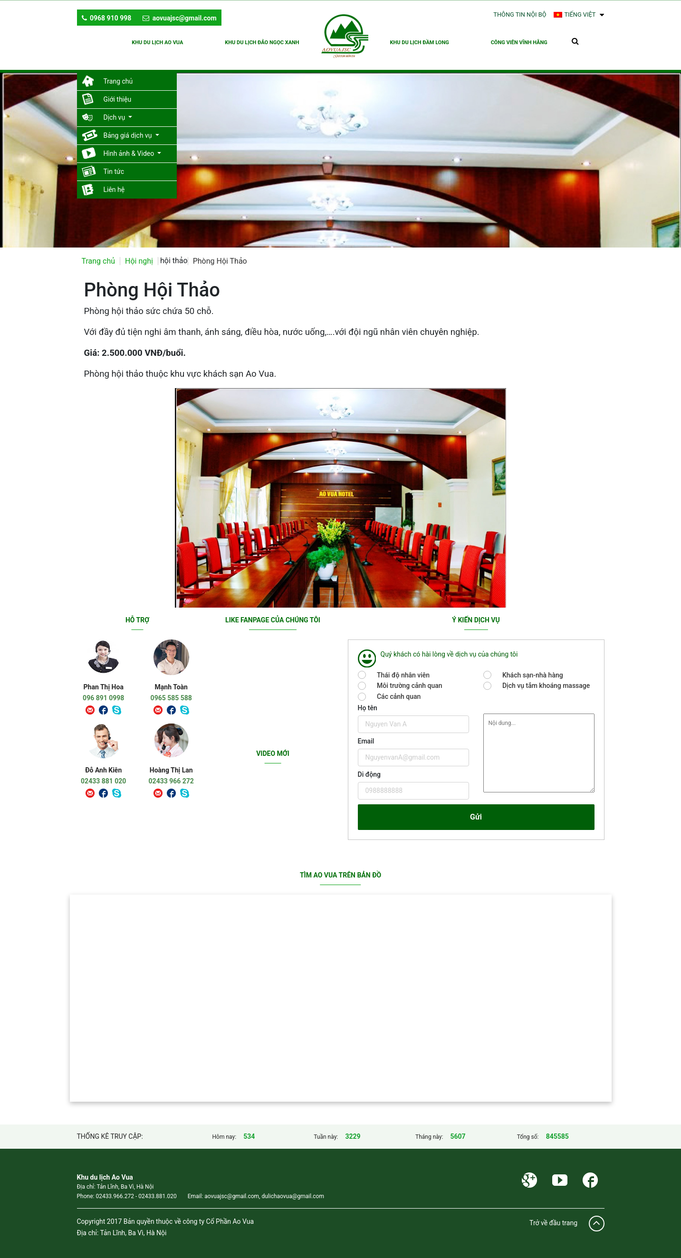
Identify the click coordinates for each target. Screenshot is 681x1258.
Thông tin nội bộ (519, 14)
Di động (369, 769)
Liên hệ (114, 185)
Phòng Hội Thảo (220, 256)
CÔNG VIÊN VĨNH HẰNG (520, 42)
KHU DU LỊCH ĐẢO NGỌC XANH (261, 42)
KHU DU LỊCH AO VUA (156, 42)
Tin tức (114, 167)
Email (366, 736)
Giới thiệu (118, 94)
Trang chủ (118, 76)
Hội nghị (139, 256)
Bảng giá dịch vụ (129, 130)
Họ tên (367, 703)
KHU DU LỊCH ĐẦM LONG (420, 42)
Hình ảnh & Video (130, 148)
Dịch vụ (115, 112)
